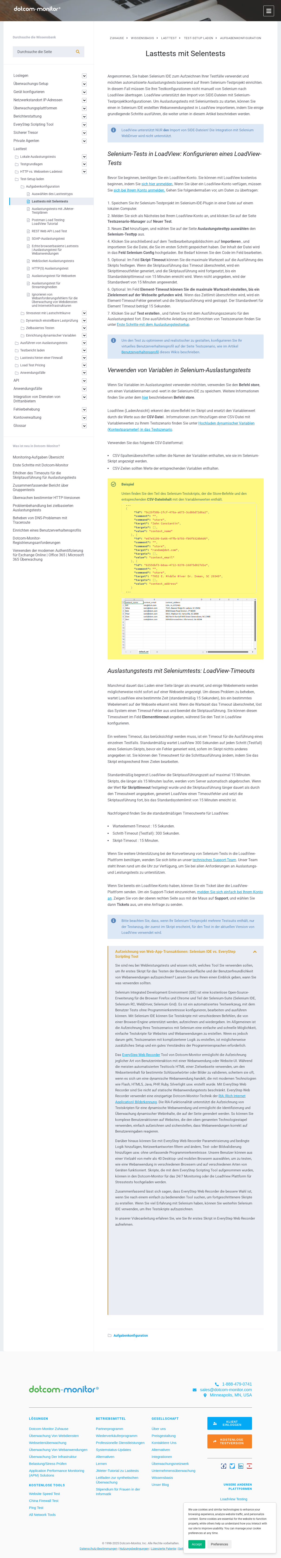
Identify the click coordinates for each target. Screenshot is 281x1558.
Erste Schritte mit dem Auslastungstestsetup (153, 324)
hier (145, 397)
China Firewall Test (43, 1501)
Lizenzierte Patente (163, 1548)
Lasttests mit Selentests (50, 201)
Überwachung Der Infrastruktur (53, 1457)
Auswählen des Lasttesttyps (52, 194)
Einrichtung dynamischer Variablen (51, 335)
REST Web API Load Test (49, 231)
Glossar (19, 425)
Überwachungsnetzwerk (170, 1464)
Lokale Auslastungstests (38, 156)
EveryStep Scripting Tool (33, 124)
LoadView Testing (233, 1499)
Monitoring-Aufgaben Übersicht (38, 457)
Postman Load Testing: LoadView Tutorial (48, 222)
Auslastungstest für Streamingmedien (46, 285)
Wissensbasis (162, 1478)
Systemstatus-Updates (113, 1450)
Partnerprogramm (109, 1429)
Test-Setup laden (32, 179)
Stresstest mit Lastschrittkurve (48, 313)
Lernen (101, 1464)
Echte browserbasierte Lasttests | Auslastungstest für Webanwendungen (55, 249)
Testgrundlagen (31, 164)
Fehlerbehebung (26, 409)
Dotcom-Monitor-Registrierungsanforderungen (36, 540)
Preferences (219, 1544)
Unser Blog (160, 1485)
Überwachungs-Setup (30, 83)
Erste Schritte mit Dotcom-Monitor (40, 465)
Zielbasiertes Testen (40, 328)
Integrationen (162, 1457)
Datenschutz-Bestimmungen (98, 1548)
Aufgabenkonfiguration (131, 1335)
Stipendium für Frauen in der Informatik (118, 1491)
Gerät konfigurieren (29, 92)
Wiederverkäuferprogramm (116, 1436)
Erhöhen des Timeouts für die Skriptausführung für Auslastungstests (44, 475)
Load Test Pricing (32, 365)
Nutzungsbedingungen (134, 1548)
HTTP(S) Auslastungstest (50, 268)
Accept (197, 1544)
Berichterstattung (27, 116)
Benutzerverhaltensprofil (140, 352)
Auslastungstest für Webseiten (54, 276)
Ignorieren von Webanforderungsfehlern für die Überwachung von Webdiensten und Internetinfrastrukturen (55, 300)
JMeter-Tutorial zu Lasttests (117, 1471)
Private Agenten (26, 140)
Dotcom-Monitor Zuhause (48, 1429)
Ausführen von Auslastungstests (43, 343)
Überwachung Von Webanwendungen (58, 1450)
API (16, 380)
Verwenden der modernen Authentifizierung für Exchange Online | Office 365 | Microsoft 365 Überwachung (48, 555)
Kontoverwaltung (27, 417)
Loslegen (20, 75)
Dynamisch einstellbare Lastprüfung (52, 320)
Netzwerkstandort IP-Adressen (37, 100)
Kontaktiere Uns (164, 1443)
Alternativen (105, 1457)
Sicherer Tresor (25, 132)
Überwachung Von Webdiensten (54, 1436)
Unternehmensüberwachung (173, 1471)
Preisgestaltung (164, 1436)
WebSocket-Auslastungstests (53, 261)
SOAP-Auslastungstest (48, 238)
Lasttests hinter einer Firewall (41, 358)
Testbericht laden (32, 350)
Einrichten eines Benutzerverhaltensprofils (47, 530)
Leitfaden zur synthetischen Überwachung (117, 1480)
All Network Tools (42, 1515)
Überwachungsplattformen (35, 108)
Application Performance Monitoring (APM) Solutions (56, 1473)
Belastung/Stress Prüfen (48, 1464)
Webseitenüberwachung (47, 1443)
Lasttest (20, 149)
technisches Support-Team (214, 860)
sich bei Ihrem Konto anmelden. (139, 190)
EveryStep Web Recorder (141, 1055)
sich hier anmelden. (157, 184)
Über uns (159, 1429)
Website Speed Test (44, 1494)
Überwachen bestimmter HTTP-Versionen (46, 498)
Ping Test (36, 1508)
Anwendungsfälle (32, 372)
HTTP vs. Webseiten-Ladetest (41, 171)
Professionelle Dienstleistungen (120, 1443)
